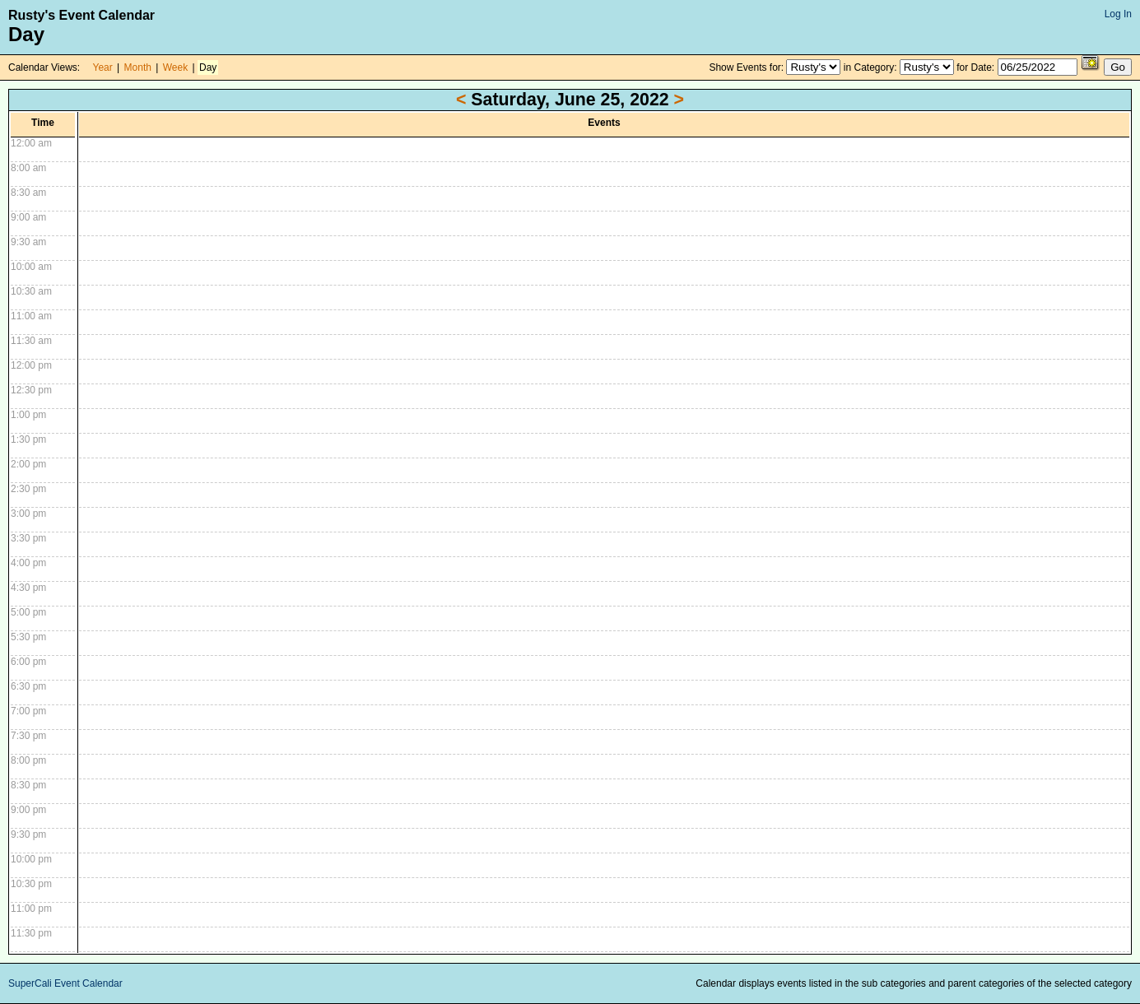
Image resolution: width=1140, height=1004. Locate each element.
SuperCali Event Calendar (65, 983)
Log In (1118, 14)
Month (137, 67)
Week (175, 67)
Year (103, 67)
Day (207, 67)
